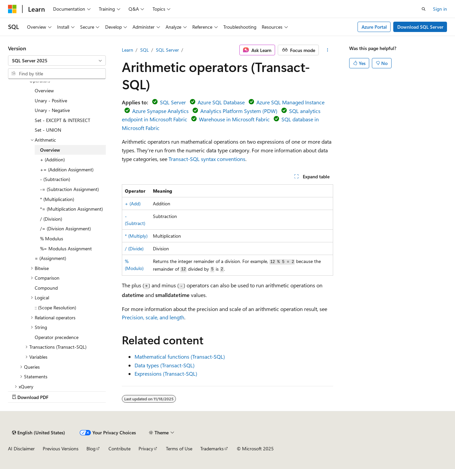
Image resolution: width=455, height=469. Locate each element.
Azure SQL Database (221, 102)
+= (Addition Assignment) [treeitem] (66, 169)
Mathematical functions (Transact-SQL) (180, 356)
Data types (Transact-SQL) (165, 365)
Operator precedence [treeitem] (56, 337)
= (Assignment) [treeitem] (50, 258)
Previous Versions (60, 448)
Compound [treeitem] (46, 288)
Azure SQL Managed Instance (290, 102)
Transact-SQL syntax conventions (207, 158)
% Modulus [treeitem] (51, 238)
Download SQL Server (420, 27)
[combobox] (57, 60)
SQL (144, 50)
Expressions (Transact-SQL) (166, 373)
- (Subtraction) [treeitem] (55, 179)
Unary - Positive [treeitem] (51, 100)
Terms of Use (179, 448)
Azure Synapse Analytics (160, 110)
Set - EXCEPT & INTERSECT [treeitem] (62, 120)
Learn (127, 50)
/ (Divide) (134, 248)
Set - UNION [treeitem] (48, 130)
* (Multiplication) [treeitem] (57, 199)
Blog (90, 448)
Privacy (146, 448)
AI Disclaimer (21, 448)
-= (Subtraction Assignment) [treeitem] (69, 189)
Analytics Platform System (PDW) (238, 110)
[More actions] (327, 50)
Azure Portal (374, 27)
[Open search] (423, 9)
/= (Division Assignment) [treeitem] (65, 228)
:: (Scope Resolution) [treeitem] (55, 307)
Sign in (440, 9)
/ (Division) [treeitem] (51, 219)
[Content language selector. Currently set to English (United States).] (38, 432)
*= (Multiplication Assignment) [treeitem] (71, 209)
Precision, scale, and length (153, 317)
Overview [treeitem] (44, 90)
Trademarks (212, 448)
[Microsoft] (12, 9)
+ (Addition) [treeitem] (52, 159)
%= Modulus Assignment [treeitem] (66, 248)
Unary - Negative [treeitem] (52, 110)
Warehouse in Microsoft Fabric (234, 119)
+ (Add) (133, 203)
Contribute (119, 448)
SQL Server (167, 50)
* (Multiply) (136, 236)
